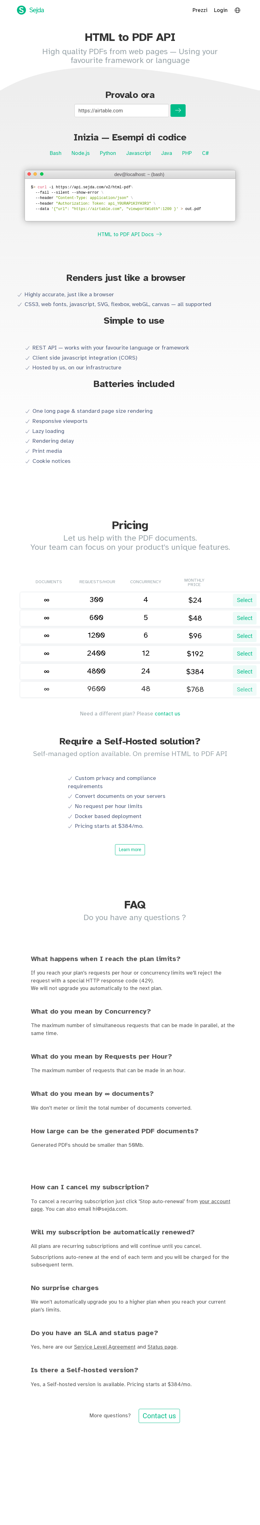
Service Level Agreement (105, 1347)
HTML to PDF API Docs (130, 234)
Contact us (159, 1416)
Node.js (81, 153)
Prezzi (200, 10)
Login (221, 10)
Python (108, 153)
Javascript (138, 153)
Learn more (130, 849)
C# (205, 153)
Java (166, 153)
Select (244, 600)
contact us (167, 714)
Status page (161, 1347)
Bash (55, 153)
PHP (187, 153)
